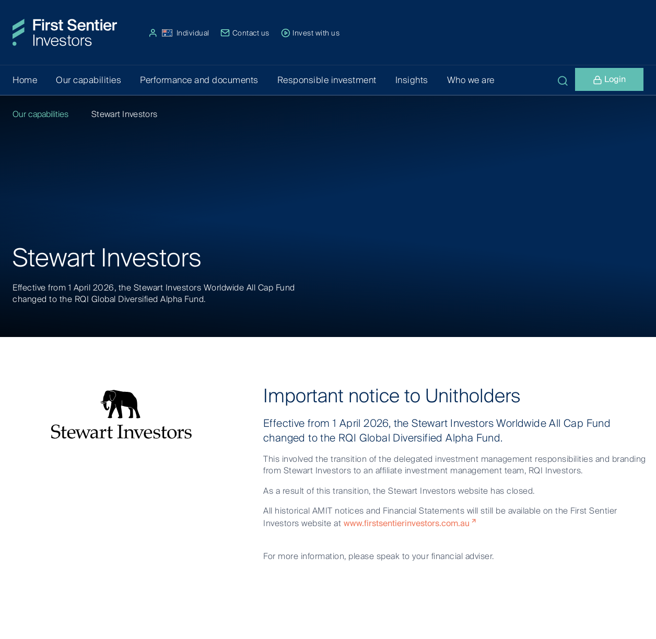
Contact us (245, 33)
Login (609, 81)
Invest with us (310, 33)
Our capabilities (40, 114)
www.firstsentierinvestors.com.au (407, 523)
